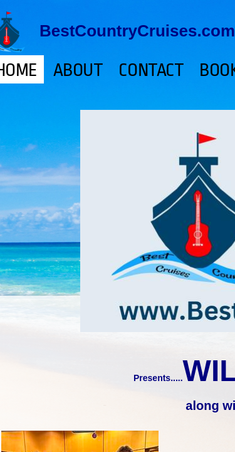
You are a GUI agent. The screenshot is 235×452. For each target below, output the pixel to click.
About (78, 70)
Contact (151, 70)
